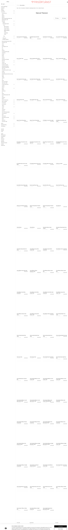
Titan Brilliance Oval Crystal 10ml (22, 270)
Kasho (3, 80)
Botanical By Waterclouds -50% (6, 41)
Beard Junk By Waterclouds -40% (7, 18)
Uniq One (3, 110)
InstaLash (3, 72)
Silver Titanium (6, 27)
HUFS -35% (3, 68)
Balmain (3, 17)
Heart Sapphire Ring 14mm (34, 99)
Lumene (3, 85)
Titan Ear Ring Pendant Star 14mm (61, 335)
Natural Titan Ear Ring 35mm (34, 120)
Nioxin (3, 93)
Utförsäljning (3, 126)
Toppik (3, 106)
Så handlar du (3, 136)
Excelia (3, 54)
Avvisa (60, 526)
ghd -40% (3, 60)
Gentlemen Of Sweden (5, 59)
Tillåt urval (60, 523)
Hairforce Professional (5, 67)
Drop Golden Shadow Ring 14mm (61, 36)
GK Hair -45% (4, 63)
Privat (2, 131)
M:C (2, 92)
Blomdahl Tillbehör (6, 39)
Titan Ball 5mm (32, 227)
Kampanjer (3, 7)
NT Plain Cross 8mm (59, 163)
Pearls (5, 34)
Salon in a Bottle (4, 101)
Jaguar (3, 76)
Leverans (2, 140)
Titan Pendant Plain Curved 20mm (22, 486)
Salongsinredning (3, 124)
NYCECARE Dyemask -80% (6, 94)
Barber (2, 123)
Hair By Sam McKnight (5, 66)
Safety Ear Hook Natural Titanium (22, 205)
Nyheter (2, 9)
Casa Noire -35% (4, 42)
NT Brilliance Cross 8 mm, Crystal (48, 120)
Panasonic (3, 97)
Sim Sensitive (4, 104)
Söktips (2, 137)
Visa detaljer (48, 528)
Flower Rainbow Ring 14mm (47, 58)
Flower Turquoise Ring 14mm (60, 58)
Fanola (3, 55)
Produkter (2, 10)
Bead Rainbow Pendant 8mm (47, 36)
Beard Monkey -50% (5, 19)
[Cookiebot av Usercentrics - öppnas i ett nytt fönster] (6, 528)
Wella (3, 118)
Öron (4, 25)
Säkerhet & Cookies (4, 142)
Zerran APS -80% (4, 121)
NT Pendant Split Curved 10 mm (48, 163)
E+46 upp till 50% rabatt (5, 51)
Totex (3, 108)
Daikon (3, 45)
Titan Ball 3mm (58, 205)
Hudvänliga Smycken (6, 23)
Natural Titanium (6, 30)
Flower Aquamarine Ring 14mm (35, 58)
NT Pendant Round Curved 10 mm (35, 163)
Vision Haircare (4, 113)
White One (3, 120)
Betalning (2, 141)
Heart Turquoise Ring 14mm (47, 99)
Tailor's (3, 105)
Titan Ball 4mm (19, 227)
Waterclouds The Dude (5, 117)
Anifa (3, 14)
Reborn (3, 98)
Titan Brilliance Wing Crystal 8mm (48, 313)
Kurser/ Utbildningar (4, 6)
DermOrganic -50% (5, 46)
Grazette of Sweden (5, 64)
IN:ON (3, 75)
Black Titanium (6, 26)
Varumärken (3, 11)
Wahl (2, 114)
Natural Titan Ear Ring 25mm (60, 99)
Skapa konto (3, 145)
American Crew (4, 13)
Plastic (5, 31)
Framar (3, 56)
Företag (2, 130)
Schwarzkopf (4, 102)
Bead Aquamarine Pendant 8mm (22, 36)
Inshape (3, 71)
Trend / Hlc (3, 109)
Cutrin (3, 43)
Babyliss (3, 15)
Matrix (3, 88)
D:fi (2, 47)
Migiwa (3, 89)
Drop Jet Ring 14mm (20, 58)
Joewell (3, 77)
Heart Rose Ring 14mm (20, 99)
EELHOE (3, 50)
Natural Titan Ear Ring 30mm (21, 120)
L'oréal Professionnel (5, 84)
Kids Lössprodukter (5, 81)
